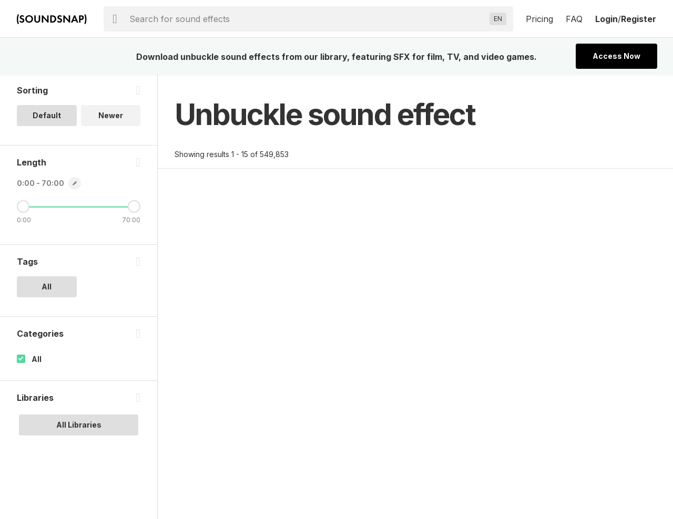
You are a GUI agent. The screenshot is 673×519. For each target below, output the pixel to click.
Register (638, 19)
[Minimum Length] (23, 208)
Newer (110, 117)
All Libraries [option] (78, 426)
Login (606, 19)
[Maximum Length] (134, 208)
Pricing (539, 19)
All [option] (47, 288)
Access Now (616, 55)
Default (47, 117)
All (37, 361)
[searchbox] (307, 19)
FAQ (574, 19)
